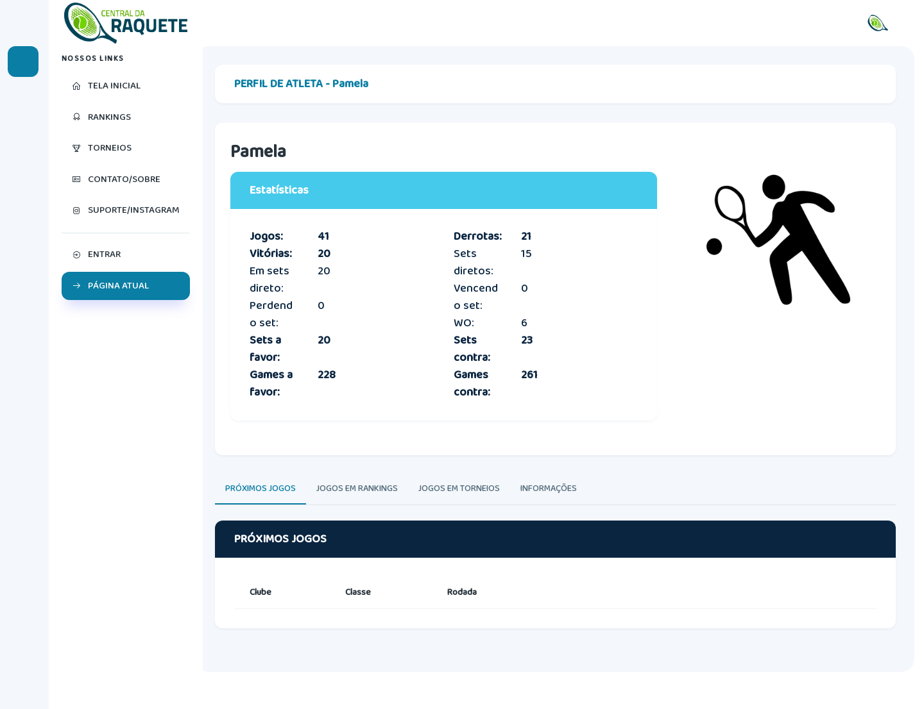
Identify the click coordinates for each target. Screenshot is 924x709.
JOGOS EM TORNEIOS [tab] (468, 506)
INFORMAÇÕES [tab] (558, 506)
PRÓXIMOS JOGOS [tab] (270, 506)
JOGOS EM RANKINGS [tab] (366, 506)
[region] (128, 377)
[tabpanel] (560, 604)
